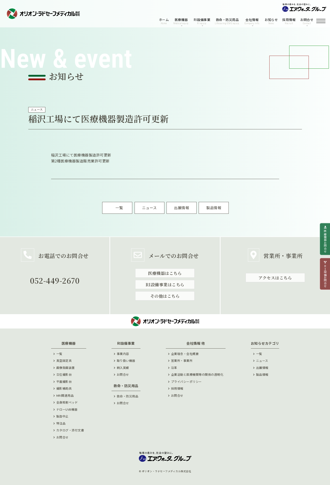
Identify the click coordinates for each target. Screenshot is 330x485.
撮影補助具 (64, 388)
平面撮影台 (64, 381)
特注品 (61, 423)
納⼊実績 (123, 367)
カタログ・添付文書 (70, 430)
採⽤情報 (177, 388)
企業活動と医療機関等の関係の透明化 (197, 374)
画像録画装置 (65, 367)
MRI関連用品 (65, 395)
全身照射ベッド (67, 402)
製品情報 (262, 374)
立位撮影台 (64, 374)
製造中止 (62, 416)
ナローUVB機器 (67, 409)
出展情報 (262, 367)
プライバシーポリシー (186, 381)
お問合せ (62, 437)
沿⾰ (174, 367)
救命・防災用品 (127, 396)
